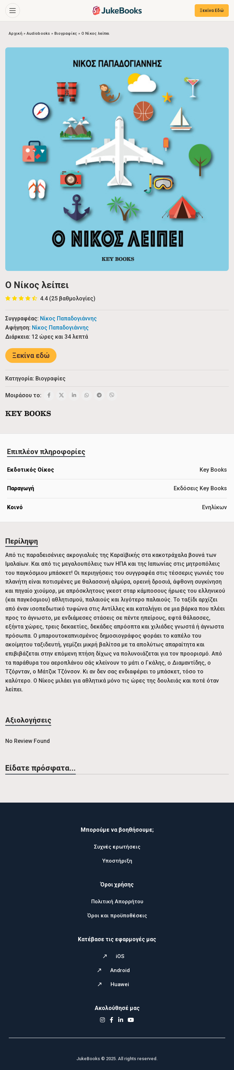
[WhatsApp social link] (86, 395)
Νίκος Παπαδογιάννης (68, 318)
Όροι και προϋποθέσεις (117, 915)
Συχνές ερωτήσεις (117, 847)
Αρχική (15, 33)
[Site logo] (117, 10)
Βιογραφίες (65, 33)
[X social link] (61, 395)
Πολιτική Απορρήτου (117, 901)
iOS (120, 956)
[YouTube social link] (130, 1020)
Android (120, 970)
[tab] (46, 451)
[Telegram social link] (99, 395)
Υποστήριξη (117, 861)
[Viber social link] (112, 395)
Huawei (120, 984)
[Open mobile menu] (13, 11)
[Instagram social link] (102, 1020)
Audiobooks (38, 33)
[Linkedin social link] (74, 395)
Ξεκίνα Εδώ (212, 10)
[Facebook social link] (49, 395)
